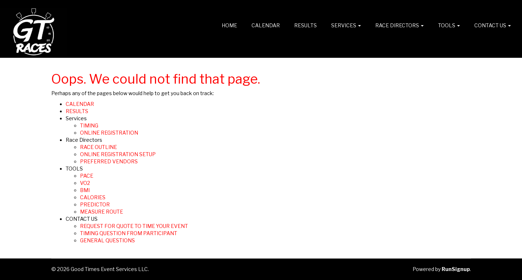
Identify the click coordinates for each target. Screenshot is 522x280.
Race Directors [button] (399, 25)
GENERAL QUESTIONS (107, 240)
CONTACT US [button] (492, 25)
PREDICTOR (95, 204)
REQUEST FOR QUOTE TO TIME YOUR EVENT (134, 226)
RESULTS (305, 25)
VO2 (85, 183)
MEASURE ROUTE (101, 212)
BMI (85, 190)
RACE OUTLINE (98, 147)
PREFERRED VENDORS (109, 161)
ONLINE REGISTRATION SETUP (118, 154)
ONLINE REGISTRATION (109, 133)
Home (229, 25)
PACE (86, 176)
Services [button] (346, 25)
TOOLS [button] (449, 25)
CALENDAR (265, 25)
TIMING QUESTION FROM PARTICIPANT (128, 233)
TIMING (89, 125)
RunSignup (456, 269)
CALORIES (92, 197)
